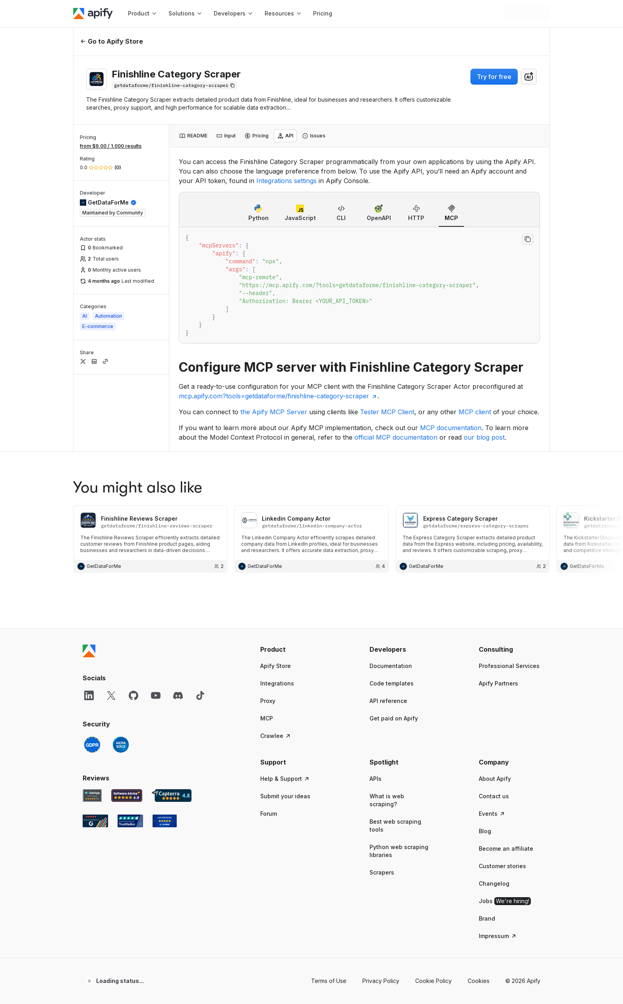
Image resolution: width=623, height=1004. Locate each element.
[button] (291, 572)
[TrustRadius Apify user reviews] (130, 743)
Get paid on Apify (394, 640)
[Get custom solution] (448, 13)
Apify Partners (498, 605)
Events (492, 736)
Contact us (494, 718)
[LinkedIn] (89, 618)
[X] (111, 618)
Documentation (391, 588)
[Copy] (174, 85)
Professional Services (509, 588)
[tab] (193, 135)
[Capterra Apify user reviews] (172, 718)
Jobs (505, 824)
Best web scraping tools (395, 748)
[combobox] (529, 77)
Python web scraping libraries (399, 773)
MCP (266, 640)
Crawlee (275, 658)
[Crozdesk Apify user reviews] (165, 743)
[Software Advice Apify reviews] (127, 718)
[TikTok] (200, 618)
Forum (268, 736)
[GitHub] (133, 618)
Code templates (392, 605)
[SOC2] (120, 667)
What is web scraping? (387, 722)
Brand (487, 841)
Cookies (478, 903)
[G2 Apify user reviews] (95, 743)
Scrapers (382, 795)
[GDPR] (92, 667)
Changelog (494, 806)
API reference (388, 623)
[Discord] (178, 618)
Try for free (494, 77)
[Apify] (93, 13)
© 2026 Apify (522, 903)
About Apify (495, 701)
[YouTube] (155, 618)
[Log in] (487, 13)
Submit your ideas (285, 718)
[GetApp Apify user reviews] (92, 718)
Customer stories (502, 788)
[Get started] (527, 13)
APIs (375, 701)
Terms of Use (328, 903)
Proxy (267, 623)
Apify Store (275, 588)
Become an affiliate (506, 771)
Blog (485, 753)
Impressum (498, 858)
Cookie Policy (433, 903)
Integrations (277, 605)
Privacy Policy (380, 903)
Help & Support (285, 701)
